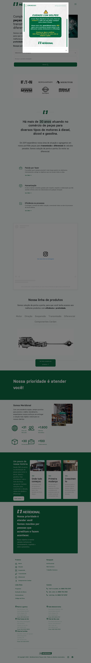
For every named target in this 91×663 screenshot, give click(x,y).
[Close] (66, 51)
